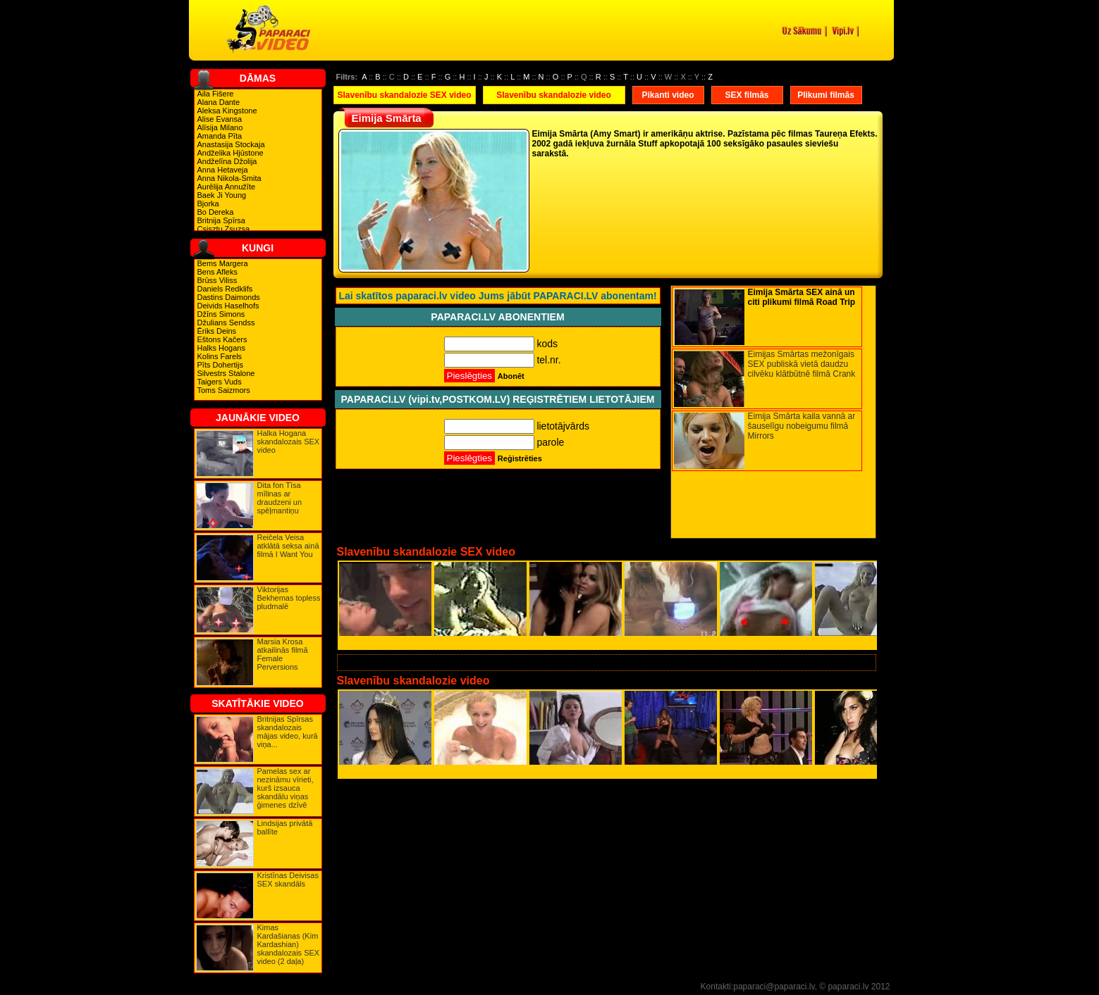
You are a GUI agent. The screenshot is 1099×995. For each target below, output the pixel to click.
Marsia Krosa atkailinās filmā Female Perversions (282, 654)
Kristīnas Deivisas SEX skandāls (288, 879)
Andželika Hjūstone (230, 153)
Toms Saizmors (223, 390)
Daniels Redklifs (225, 288)
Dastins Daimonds (228, 297)
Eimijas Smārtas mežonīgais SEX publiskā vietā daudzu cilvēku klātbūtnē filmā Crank (802, 364)
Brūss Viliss (217, 280)
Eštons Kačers (222, 339)
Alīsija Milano (220, 127)
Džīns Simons (221, 314)
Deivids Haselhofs (228, 305)
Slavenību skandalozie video (553, 95)
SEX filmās (746, 95)
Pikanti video (667, 95)
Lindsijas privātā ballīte (285, 827)
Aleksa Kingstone (227, 110)
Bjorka (208, 203)
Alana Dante (218, 102)
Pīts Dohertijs (220, 365)
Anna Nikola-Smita (229, 178)
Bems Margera (222, 263)
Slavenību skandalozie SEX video (404, 95)
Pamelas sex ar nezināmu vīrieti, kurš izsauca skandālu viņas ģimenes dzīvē (285, 788)
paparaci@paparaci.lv (773, 986)
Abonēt (511, 376)
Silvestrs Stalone (226, 373)
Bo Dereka (215, 212)
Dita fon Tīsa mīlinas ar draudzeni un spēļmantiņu (279, 498)
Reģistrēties (520, 458)
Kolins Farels (219, 356)
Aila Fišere (215, 93)
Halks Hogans (221, 348)
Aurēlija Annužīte (226, 186)
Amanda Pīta (219, 136)
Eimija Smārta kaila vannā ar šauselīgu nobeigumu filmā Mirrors (802, 426)
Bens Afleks (217, 272)
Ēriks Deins (217, 331)
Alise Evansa (219, 119)
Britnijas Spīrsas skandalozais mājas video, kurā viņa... (287, 732)
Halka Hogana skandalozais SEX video (288, 441)
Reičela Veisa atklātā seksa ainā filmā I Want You (288, 545)
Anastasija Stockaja (231, 144)
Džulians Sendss (226, 322)
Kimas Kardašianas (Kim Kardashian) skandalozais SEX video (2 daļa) (288, 944)
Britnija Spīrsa (221, 220)
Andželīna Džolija (227, 161)
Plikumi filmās (825, 95)
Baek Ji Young (222, 195)
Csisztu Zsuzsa (223, 229)
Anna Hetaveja (222, 169)
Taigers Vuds (219, 381)
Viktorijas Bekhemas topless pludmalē (289, 598)
